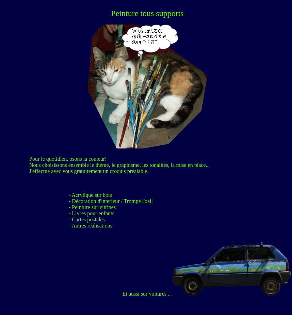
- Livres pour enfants (91, 213)
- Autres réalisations (90, 226)
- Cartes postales (87, 219)
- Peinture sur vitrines (92, 207)
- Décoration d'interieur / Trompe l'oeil (111, 201)
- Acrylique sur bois (90, 195)
